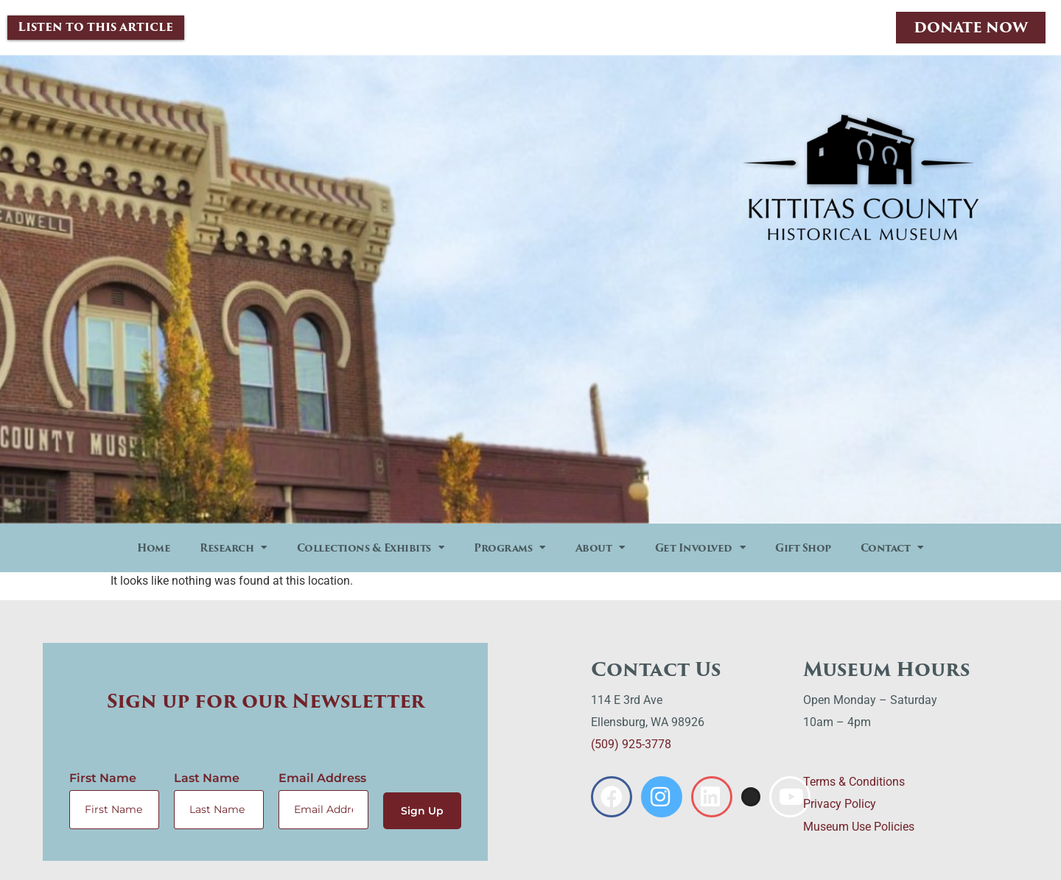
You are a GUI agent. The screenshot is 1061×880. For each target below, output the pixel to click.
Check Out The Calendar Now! (861, 445)
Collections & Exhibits (371, 548)
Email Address (321, 779)
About (600, 548)
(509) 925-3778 (631, 746)
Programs (510, 548)
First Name (102, 779)
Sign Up (421, 810)
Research (233, 548)
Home (153, 549)
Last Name (206, 779)
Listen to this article (95, 27)
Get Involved (700, 548)
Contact (892, 548)
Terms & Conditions (854, 782)
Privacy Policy (839, 805)
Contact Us (656, 670)
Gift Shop (803, 549)
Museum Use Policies (858, 827)
